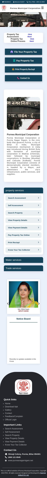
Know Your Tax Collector (16, 445)
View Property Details (14, 438)
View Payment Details (14, 442)
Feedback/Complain (14, 416)
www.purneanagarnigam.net (20, 460)
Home (7, 403)
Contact (8, 413)
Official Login (11, 420)
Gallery (8, 410)
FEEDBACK (6, 2)
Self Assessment (12, 432)
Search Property (12, 435)
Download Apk (11, 407)
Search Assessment (14, 429)
